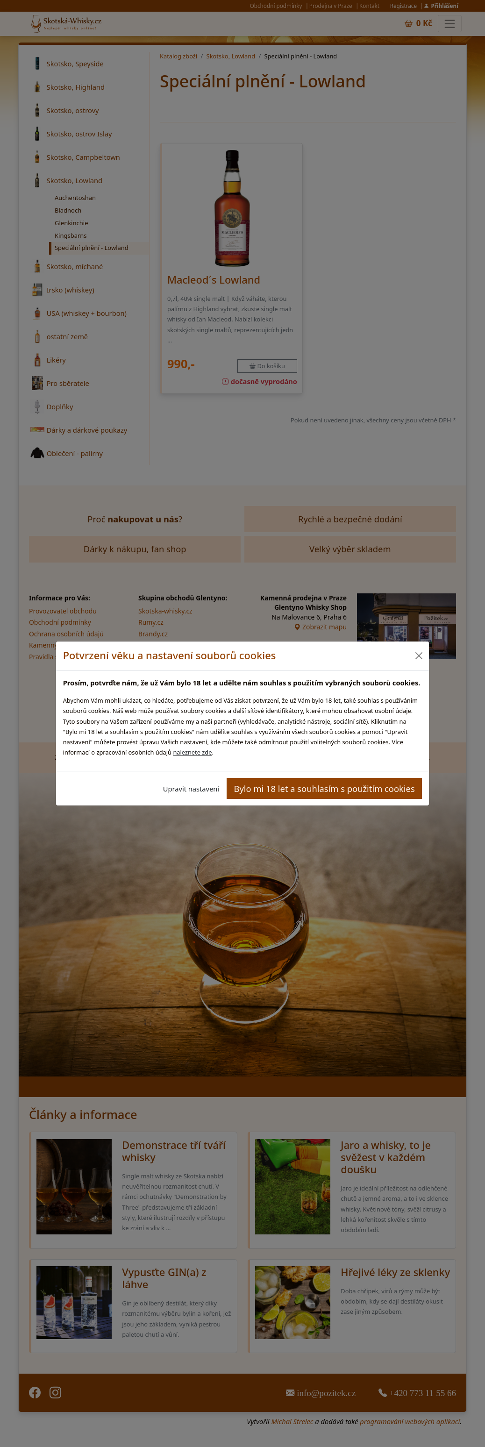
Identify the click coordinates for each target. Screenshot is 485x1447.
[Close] (418, 656)
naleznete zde (192, 752)
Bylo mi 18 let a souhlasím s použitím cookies (324, 788)
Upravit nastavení (191, 788)
